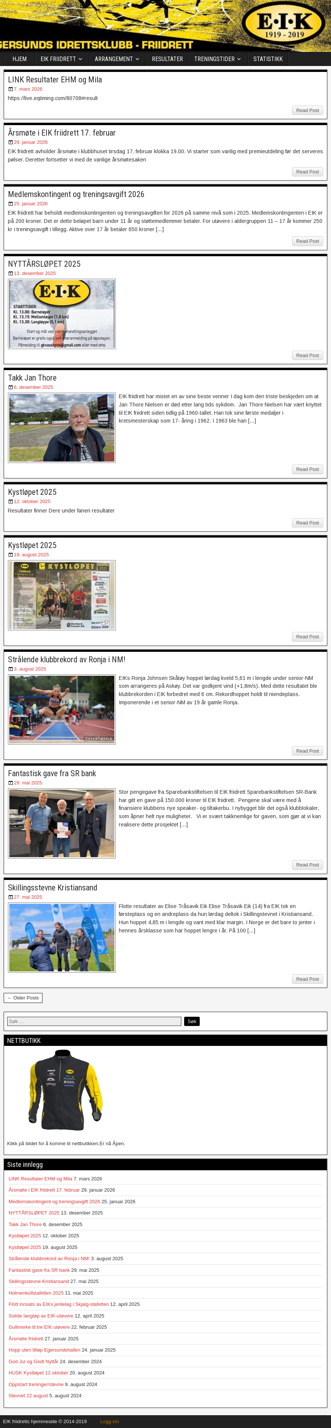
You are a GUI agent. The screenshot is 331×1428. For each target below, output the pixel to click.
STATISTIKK (268, 59)
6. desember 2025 (33, 387)
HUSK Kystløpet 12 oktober (38, 1373)
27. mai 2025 (28, 897)
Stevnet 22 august (28, 1395)
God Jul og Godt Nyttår (33, 1361)
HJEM (19, 59)
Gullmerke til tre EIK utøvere (39, 1327)
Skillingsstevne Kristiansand (52, 887)
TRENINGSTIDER (214, 59)
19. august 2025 (31, 554)
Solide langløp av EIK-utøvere (41, 1316)
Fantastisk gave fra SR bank (52, 773)
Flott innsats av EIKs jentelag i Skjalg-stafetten (59, 1304)
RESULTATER (167, 59)
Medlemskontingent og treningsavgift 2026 (76, 194)
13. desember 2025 (35, 273)
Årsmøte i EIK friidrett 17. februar (62, 132)
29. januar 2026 (31, 142)
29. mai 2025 (28, 783)
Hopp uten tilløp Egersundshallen (45, 1350)
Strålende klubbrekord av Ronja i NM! (67, 659)
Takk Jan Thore (32, 377)
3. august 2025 (30, 669)
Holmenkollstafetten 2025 (36, 1293)
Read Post (307, 110)
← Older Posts (23, 998)
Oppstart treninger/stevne (36, 1384)
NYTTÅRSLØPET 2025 (44, 264)
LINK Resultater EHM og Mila (55, 79)
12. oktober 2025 (32, 501)
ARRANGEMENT (114, 59)
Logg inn (109, 1421)
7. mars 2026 (28, 89)
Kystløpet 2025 (32, 492)
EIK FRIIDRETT (58, 59)
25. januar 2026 (31, 203)
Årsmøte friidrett (26, 1338)
